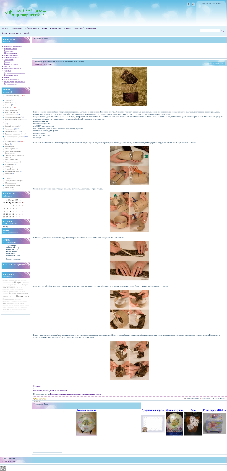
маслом (25, 301)
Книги (10, 107)
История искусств (13, 141)
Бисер (8, 144)
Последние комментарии (13, 46)
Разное (4, 307)
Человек (6, 309)
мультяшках (14, 301)
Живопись (22, 296)
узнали (27, 282)
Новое (44, 28)
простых (23, 280)
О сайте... (8, 178)
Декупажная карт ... (153, 410)
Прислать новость (10, 48)
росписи (20, 301)
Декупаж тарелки (86, 410)
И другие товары (10, 84)
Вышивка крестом (9, 299)
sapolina (11, 305)
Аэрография (10, 146)
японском (17, 289)
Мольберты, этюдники (12, 68)
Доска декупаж (174, 410)
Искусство (19, 282)
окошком (16, 309)
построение (22, 309)
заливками (5, 293)
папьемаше (37, 391)
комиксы (18, 285)
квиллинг (6, 280)
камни (15, 307)
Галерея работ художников (85, 28)
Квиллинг (9, 174)
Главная (9, 100)
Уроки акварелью (12, 110)
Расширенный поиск (12, 185)
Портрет (24, 285)
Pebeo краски (11, 102)
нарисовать (6, 301)
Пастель (7, 62)
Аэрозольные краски (11, 79)
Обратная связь (10, 183)
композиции (10, 307)
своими (12, 289)
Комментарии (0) (219, 398)
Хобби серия (8, 59)
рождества (16, 305)
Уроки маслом (11, 112)
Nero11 (208, 398)
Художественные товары (11, 33)
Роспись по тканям (11, 64)
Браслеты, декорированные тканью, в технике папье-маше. (75, 394)
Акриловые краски (11, 55)
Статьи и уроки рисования (60, 28)
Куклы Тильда (11, 169)
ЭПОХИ (12, 309)
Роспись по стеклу (13, 131)
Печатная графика (13, 115)
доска (4, 282)
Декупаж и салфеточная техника (17, 123)
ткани (13, 297)
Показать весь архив (13, 259)
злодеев (19, 299)
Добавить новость (32, 28)
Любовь (27, 305)
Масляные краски (10, 53)
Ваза (193, 410)
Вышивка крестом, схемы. (15, 138)
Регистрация (17, 28)
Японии (5, 285)
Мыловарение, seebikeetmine (14, 81)
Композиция (12, 128)
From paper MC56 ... (214, 410)
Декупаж (7, 70)
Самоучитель (6, 289)
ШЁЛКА (13, 285)
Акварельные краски (11, 57)
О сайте (27, 33)
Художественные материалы (14, 73)
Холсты (7, 66)
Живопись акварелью (15, 134)
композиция (9, 287)
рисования (12, 280)
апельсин (12, 311)
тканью (53, 391)
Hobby (9, 166)
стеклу (18, 280)
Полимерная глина (11, 75)
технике (46, 391)
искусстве (20, 307)
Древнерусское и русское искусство (14, 291)
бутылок (22, 305)
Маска (21, 289)
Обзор (9, 285)
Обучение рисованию (14, 117)
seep (4, 303)
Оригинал (37, 386)
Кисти (6, 77)
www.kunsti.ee (10, 190)
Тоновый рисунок (13, 126)
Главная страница (15, 95)
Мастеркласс (20, 303)
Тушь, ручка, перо (11, 159)
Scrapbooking (11, 164)
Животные (7, 297)
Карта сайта (9, 188)
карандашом (6, 311)
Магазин (5, 28)
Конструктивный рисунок (16, 119)
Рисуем (19, 287)
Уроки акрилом (11, 149)
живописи (10, 303)
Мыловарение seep (13, 171)
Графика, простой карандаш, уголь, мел (15, 156)
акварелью (5, 305)
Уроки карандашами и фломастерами (13, 152)
